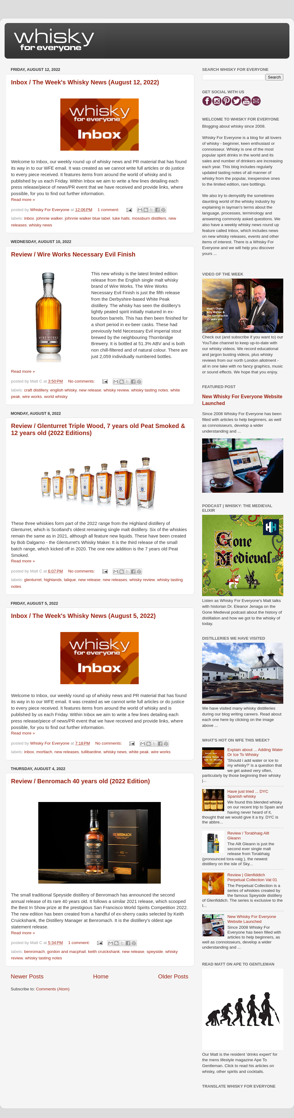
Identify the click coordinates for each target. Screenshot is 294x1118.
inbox (29, 218)
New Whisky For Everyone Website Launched (251, 919)
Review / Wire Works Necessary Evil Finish (73, 254)
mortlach (44, 752)
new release (90, 390)
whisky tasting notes (149, 390)
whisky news (40, 225)
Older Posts (173, 976)
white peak (139, 752)
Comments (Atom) (53, 989)
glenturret (33, 579)
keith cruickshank (104, 951)
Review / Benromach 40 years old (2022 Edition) (80, 781)
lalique (70, 579)
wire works (32, 396)
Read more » (23, 199)
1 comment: (109, 209)
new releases (115, 579)
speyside (155, 951)
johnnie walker (49, 218)
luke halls (121, 218)
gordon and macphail (66, 951)
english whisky (63, 390)
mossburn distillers (149, 218)
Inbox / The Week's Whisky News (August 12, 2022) (85, 82)
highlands (53, 579)
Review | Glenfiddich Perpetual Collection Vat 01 (252, 877)
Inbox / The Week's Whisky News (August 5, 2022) (83, 615)
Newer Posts (27, 976)
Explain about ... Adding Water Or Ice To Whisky (255, 752)
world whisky (56, 396)
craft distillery (36, 390)
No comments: (82, 381)
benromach (34, 951)
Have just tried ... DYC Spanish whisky (247, 794)
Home (100, 976)
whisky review (116, 390)
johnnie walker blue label (87, 218)
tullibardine (91, 752)
